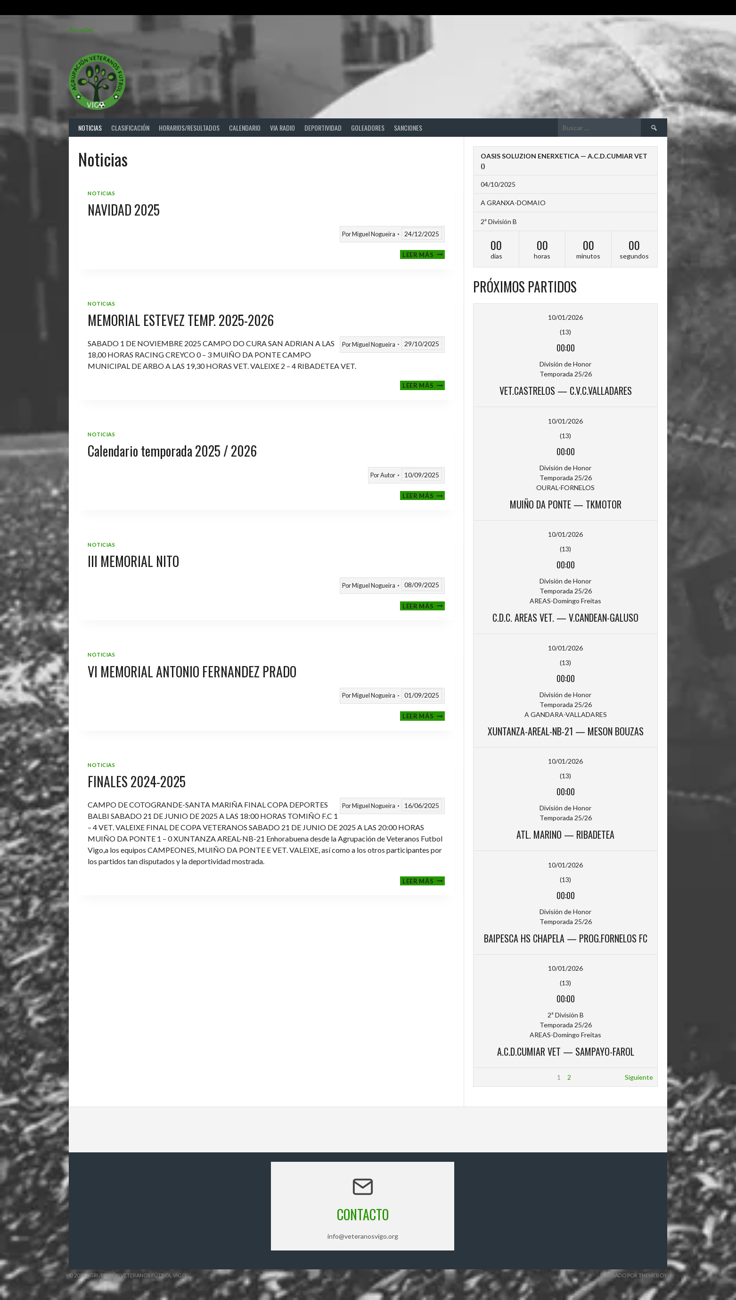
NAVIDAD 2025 (124, 209)
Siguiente (639, 1077)
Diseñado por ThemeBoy (633, 1275)
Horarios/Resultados (189, 128)
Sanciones (408, 128)
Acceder (81, 29)
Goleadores (367, 128)
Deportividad (323, 128)
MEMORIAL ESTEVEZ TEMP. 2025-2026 (181, 320)
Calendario (245, 128)
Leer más (423, 254)
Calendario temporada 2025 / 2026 (172, 450)
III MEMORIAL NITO (133, 561)
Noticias (90, 128)
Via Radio (282, 128)
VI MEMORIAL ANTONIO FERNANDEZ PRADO (192, 671)
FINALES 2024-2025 (137, 781)
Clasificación (130, 128)
